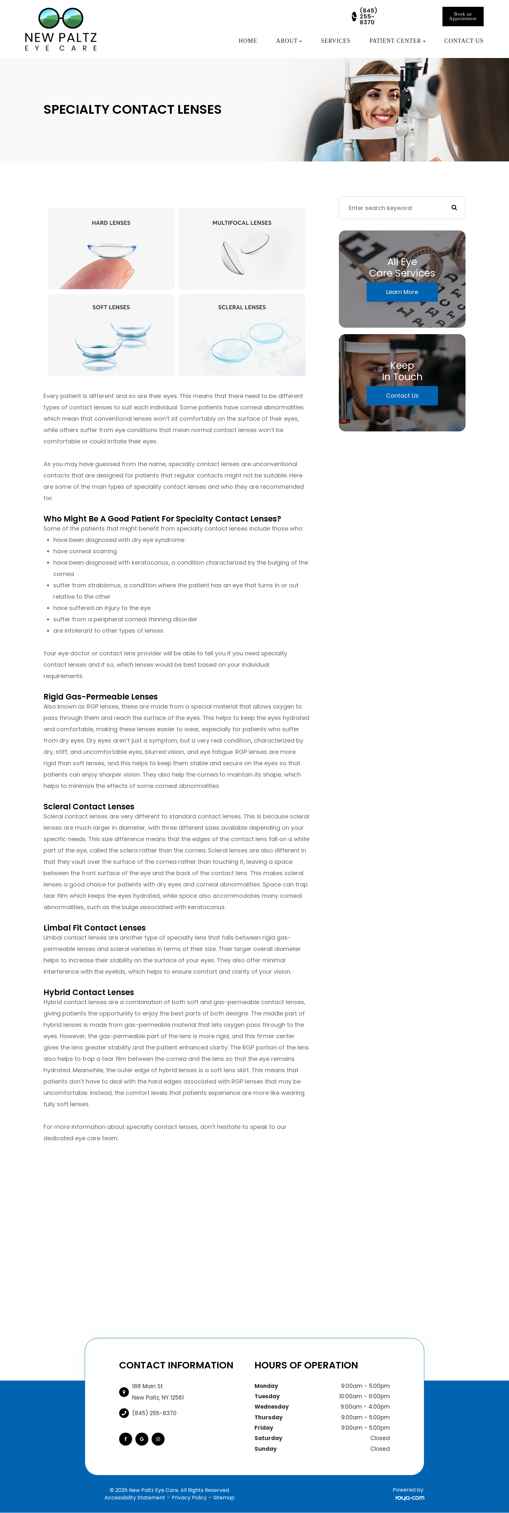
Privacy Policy (189, 1497)
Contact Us (464, 41)
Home (248, 41)
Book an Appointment (463, 16)
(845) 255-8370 (369, 16)
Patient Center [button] (397, 41)
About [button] (289, 41)
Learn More (402, 292)
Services (336, 41)
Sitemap (224, 1497)
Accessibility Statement (135, 1497)
